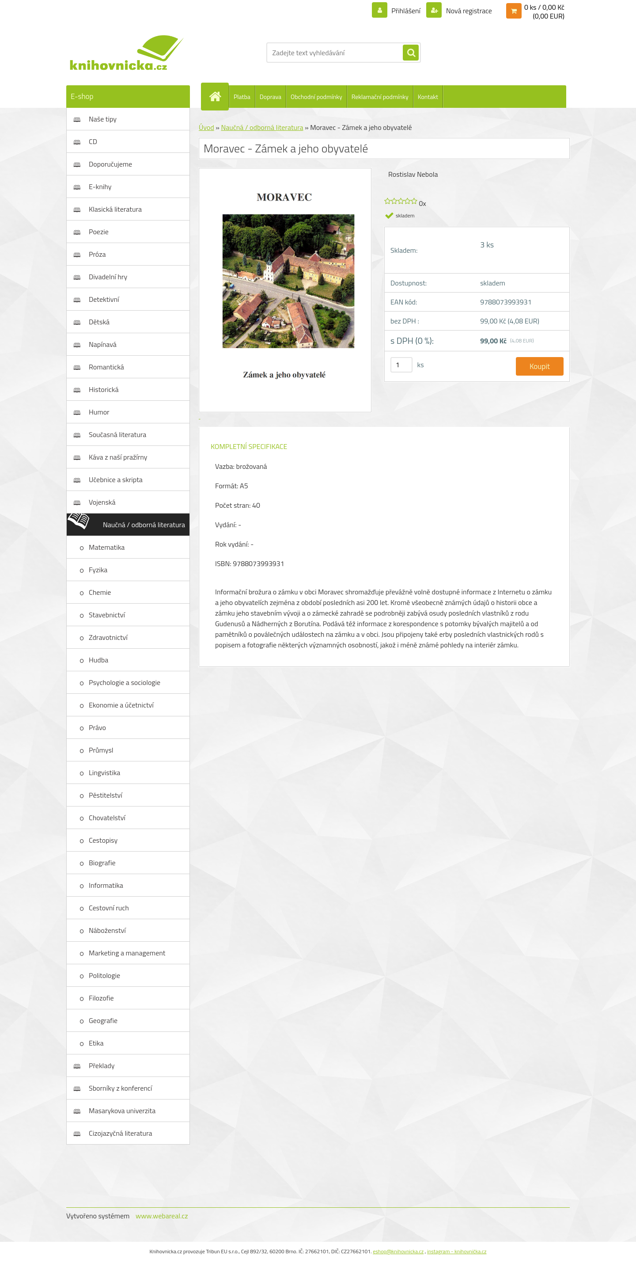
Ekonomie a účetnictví (121, 705)
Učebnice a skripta (116, 479)
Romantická (106, 366)
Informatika (106, 885)
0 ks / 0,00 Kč (544, 7)
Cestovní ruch (109, 907)
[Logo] (127, 52)
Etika (96, 1043)
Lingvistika (104, 772)
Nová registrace (468, 10)
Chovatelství (107, 817)
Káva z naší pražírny (118, 457)
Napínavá (103, 344)
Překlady (102, 1065)
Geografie (103, 1020)
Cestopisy (103, 840)
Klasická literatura (115, 209)
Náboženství (107, 930)
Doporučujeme (110, 164)
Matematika (107, 547)
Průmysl (101, 750)
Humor (99, 412)
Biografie (102, 862)
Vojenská (102, 502)
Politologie (104, 975)
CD (93, 141)
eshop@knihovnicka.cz (398, 1251)
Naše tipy (103, 119)
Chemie (100, 592)
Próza (97, 254)
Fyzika (98, 569)
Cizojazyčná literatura (120, 1133)
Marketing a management (127, 952)
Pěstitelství (105, 795)
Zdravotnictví (108, 637)
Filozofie (101, 998)
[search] (411, 53)
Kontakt (428, 96)
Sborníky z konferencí (120, 1088)
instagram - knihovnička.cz (456, 1251)
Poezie (99, 231)
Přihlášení (406, 10)
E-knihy (100, 186)
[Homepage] (218, 96)
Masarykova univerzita (122, 1110)
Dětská (99, 321)
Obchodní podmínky (316, 96)
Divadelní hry (108, 276)
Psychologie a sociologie (124, 682)
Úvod (206, 127)
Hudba (98, 659)
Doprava (270, 96)
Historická (103, 389)
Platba (242, 96)
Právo (97, 727)
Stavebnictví (107, 614)
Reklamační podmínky (380, 96)
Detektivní (104, 299)
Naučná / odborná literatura (144, 524)
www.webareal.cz (162, 1215)
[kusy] (401, 365)
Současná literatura (117, 434)
